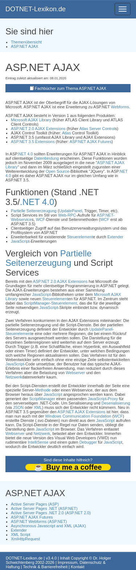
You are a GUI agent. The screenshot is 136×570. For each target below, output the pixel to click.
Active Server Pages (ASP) (35, 504)
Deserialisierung (116, 403)
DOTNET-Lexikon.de (35, 9)
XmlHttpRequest (25, 539)
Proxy (113, 399)
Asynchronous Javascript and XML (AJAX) (48, 526)
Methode (43, 390)
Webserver (75, 372)
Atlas (83, 128)
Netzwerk (13, 377)
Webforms (120, 107)
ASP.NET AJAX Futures (91, 141)
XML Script (20, 534)
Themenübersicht (26, 42)
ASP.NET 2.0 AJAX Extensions (38, 128)
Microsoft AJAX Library (31, 120)
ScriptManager (37, 303)
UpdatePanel (70, 211)
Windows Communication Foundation (78, 416)
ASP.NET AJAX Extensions (81, 412)
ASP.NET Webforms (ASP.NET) (39, 521)
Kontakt (77, 567)
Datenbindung (46, 158)
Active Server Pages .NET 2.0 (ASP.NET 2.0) (51, 513)
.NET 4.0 (25, 154)
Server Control (102, 128)
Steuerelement (80, 237)
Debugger (88, 442)
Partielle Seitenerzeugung (34, 211)
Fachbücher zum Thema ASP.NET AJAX (70, 88)
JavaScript (20, 241)
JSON (18, 407)
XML (38, 407)
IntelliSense (38, 442)
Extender (115, 237)
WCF (40, 219)
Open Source (57, 171)
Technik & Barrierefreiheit (45, 567)
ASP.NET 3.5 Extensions (33, 141)
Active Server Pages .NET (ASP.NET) (44, 508)
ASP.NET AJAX (24, 46)
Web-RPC (67, 215)
